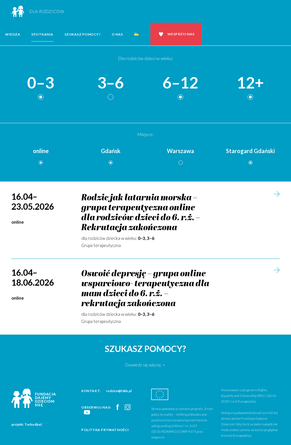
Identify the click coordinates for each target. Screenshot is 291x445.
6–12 (180, 83)
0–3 (40, 83)
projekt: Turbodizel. (26, 424)
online (41, 150)
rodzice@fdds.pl (119, 391)
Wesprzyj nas (181, 34)
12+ (250, 83)
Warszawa (180, 150)
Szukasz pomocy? (83, 34)
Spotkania (42, 34)
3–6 (110, 83)
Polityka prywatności (105, 430)
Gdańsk (110, 150)
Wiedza (12, 34)
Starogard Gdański (250, 150)
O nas (117, 34)
